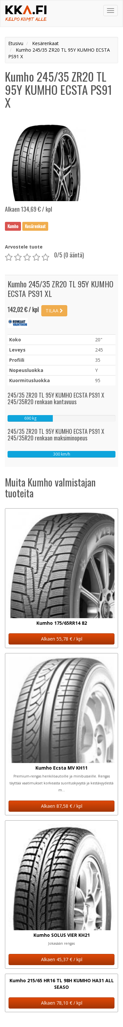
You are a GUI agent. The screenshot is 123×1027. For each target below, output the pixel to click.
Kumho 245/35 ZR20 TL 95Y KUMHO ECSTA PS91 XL (60, 288)
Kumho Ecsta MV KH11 (61, 768)
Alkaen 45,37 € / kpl (61, 959)
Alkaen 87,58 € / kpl (61, 806)
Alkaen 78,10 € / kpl (61, 1003)
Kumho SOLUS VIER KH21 (61, 935)
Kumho (13, 226)
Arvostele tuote (24, 247)
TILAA (54, 310)
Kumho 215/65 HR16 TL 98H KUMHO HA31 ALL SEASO (62, 983)
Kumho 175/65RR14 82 (61, 623)
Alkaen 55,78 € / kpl (61, 639)
